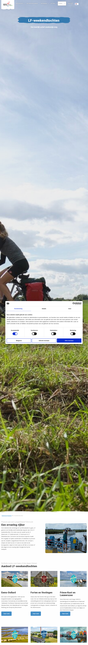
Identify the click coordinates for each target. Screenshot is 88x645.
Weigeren (19, 340)
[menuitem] (7, 4)
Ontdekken (44, 3)
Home (7, 4)
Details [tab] (44, 308)
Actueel (53, 3)
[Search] (62, 3)
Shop (69, 3)
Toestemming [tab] (18, 308)
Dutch (76, 4)
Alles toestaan (69, 340)
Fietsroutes (19, 3)
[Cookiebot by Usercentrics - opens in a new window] (73, 303)
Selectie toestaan (44, 340)
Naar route (6, 613)
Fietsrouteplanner (32, 3)
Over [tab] (69, 308)
